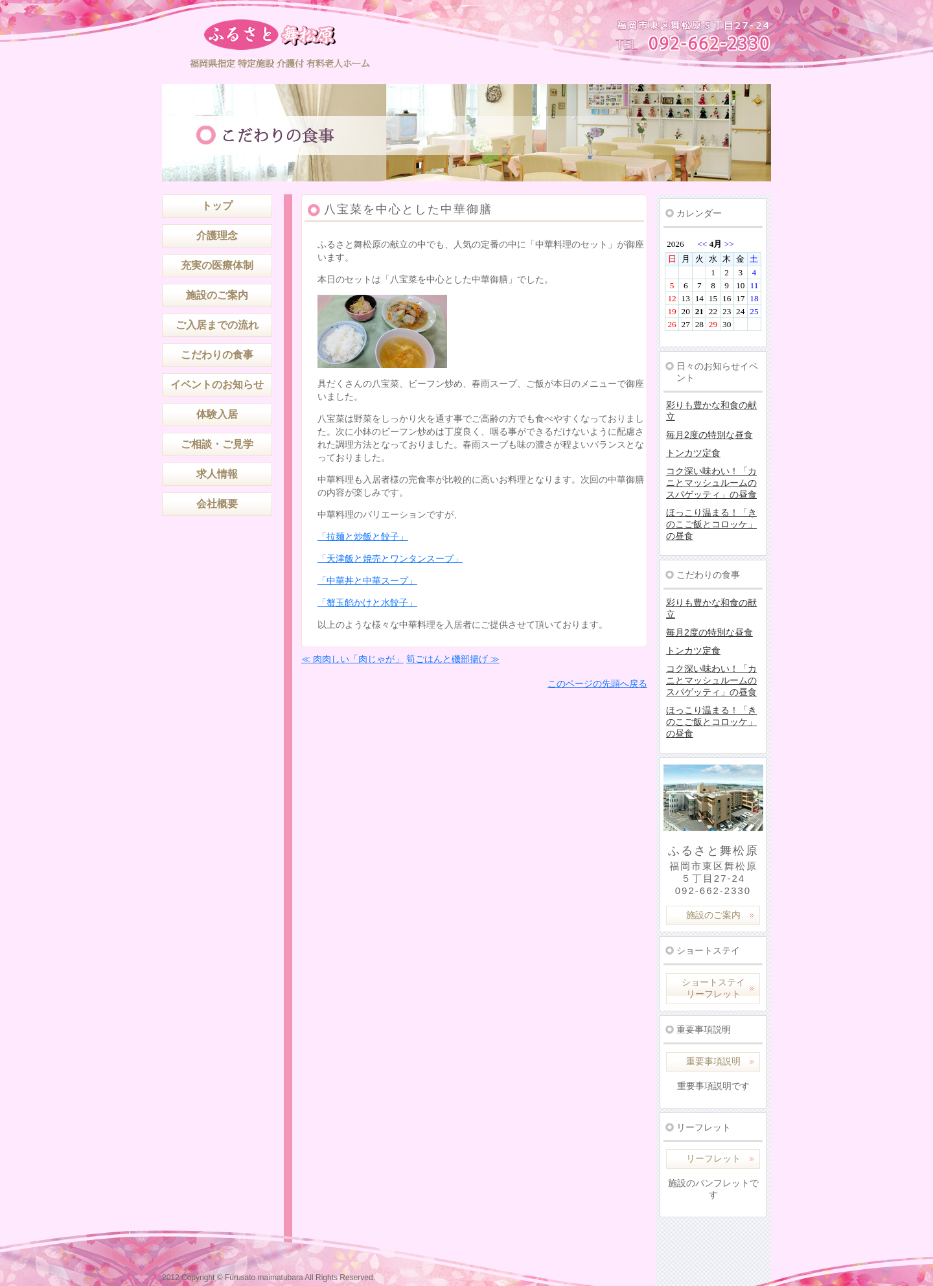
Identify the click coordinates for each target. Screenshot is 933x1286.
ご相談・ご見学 (217, 444)
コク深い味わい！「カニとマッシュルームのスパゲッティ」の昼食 (711, 482)
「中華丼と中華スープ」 (367, 580)
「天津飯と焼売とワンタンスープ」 (390, 558)
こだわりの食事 (217, 354)
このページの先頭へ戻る (597, 683)
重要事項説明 (713, 1061)
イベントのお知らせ (217, 384)
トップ (217, 205)
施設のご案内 (217, 295)
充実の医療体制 (217, 265)
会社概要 (217, 503)
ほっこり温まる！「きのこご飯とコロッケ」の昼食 (711, 524)
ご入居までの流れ (217, 324)
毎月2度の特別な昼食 (709, 435)
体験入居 (217, 414)
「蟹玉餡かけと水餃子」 (367, 602)
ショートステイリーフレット (713, 988)
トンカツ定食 (693, 453)
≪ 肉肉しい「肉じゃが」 (352, 659)
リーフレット (713, 1158)
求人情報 (217, 473)
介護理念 (217, 235)
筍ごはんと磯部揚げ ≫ (453, 659)
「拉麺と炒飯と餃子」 (362, 536)
